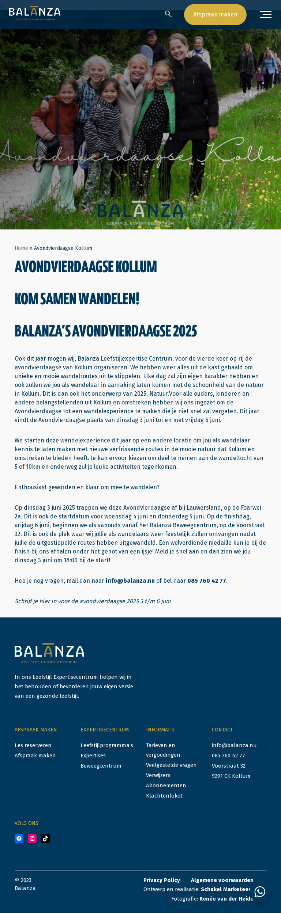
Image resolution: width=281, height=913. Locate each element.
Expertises (93, 755)
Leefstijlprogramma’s (106, 745)
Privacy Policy (161, 880)
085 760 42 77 (206, 580)
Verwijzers (158, 775)
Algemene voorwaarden (222, 880)
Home (21, 248)
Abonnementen (166, 785)
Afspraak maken (215, 14)
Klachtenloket (164, 795)
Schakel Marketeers (227, 889)
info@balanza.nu (130, 580)
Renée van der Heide (226, 898)
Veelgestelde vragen (171, 765)
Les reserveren (33, 745)
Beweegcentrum (100, 765)
